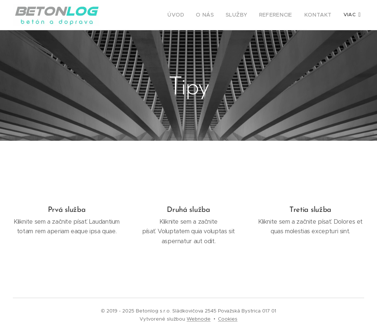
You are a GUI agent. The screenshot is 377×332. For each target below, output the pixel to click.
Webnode (199, 319)
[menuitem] (188, 15)
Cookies (227, 319)
